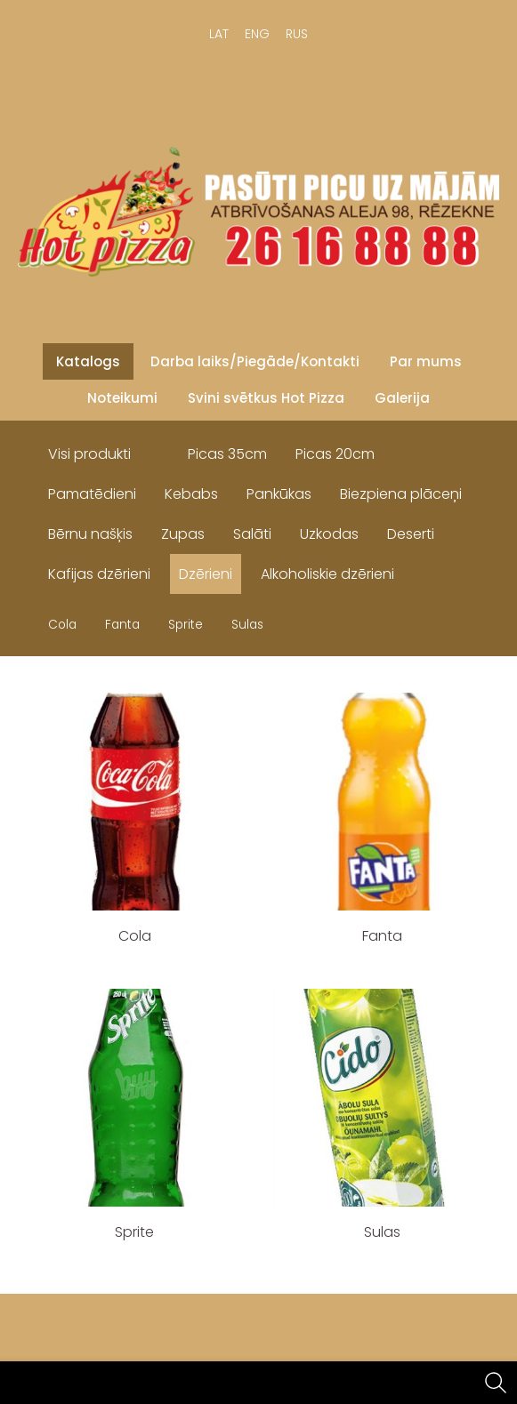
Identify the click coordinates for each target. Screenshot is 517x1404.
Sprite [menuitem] (185, 624)
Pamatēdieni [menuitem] (92, 494)
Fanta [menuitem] (122, 624)
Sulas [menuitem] (247, 624)
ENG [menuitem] (257, 34)
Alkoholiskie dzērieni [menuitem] (327, 574)
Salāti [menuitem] (252, 534)
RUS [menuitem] (297, 34)
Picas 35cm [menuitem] (227, 454)
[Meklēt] (495, 1382)
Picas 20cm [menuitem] (335, 454)
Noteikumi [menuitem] (122, 398)
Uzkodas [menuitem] (329, 534)
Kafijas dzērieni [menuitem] (99, 574)
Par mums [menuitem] (426, 361)
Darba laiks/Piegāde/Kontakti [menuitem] (254, 361)
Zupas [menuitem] (183, 534)
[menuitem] (159, 450)
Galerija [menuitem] (402, 398)
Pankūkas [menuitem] (278, 494)
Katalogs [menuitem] (88, 361)
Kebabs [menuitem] (191, 494)
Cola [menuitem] (62, 624)
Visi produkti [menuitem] (89, 454)
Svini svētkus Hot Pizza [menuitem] (266, 398)
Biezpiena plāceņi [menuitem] (401, 494)
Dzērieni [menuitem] (205, 574)
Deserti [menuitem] (410, 534)
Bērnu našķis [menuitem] (90, 534)
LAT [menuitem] (219, 34)
